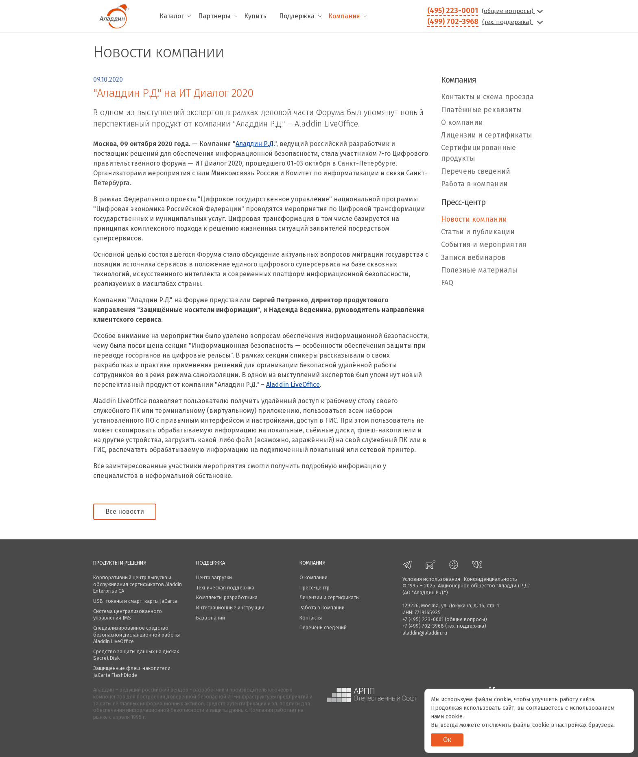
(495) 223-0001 (452, 10)
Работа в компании (474, 184)
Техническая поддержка (225, 588)
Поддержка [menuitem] (297, 16)
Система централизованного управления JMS (127, 614)
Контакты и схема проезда (487, 97)
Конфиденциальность (490, 579)
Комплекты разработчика (227, 597)
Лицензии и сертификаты (486, 135)
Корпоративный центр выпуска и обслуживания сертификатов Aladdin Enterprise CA (137, 584)
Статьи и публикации (478, 232)
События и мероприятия (484, 244)
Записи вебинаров (473, 257)
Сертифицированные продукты (478, 153)
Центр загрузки (214, 577)
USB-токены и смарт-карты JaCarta (135, 601)
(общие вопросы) (513, 11)
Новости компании (474, 219)
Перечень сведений (475, 171)
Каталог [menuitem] (172, 16)
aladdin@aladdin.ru (424, 633)
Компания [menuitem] (344, 16)
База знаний (210, 618)
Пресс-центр (314, 588)
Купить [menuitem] (255, 16)
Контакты (310, 618)
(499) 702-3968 (452, 21)
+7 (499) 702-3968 (423, 626)
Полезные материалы (479, 270)
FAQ (447, 283)
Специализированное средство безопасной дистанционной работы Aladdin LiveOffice (136, 634)
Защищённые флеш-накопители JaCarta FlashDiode (131, 671)
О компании (462, 122)
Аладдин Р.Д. (255, 144)
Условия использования (431, 579)
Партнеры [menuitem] (214, 16)
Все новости (124, 511)
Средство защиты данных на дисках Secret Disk (136, 654)
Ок (447, 740)
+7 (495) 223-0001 (423, 619)
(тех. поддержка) (513, 22)
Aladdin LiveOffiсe (293, 384)
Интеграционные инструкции (230, 607)
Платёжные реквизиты (481, 110)
